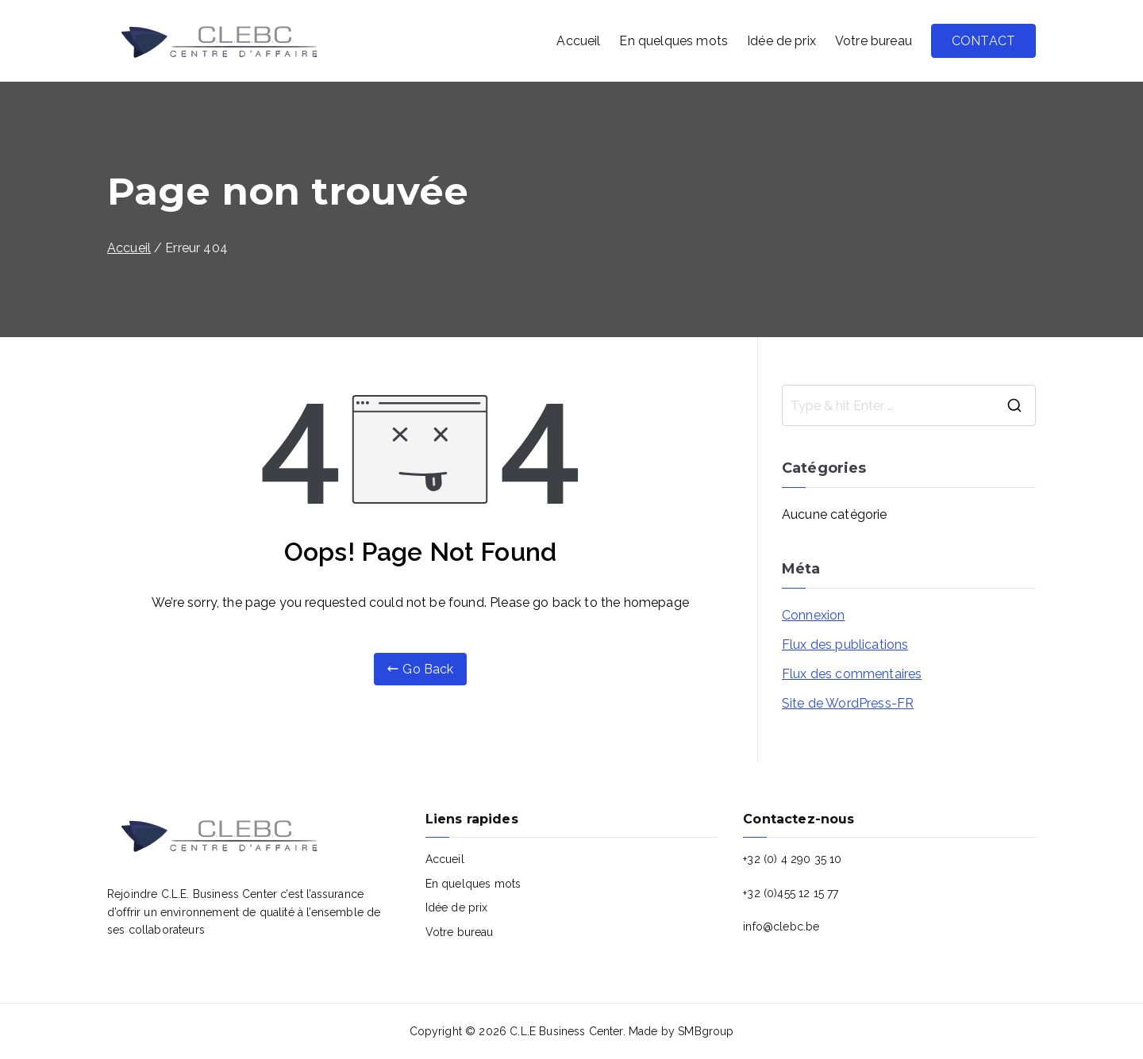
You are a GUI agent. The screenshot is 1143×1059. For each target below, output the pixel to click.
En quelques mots (673, 40)
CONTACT (983, 40)
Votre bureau (873, 40)
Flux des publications (845, 644)
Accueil (578, 40)
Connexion (813, 615)
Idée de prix (781, 40)
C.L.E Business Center (566, 1031)
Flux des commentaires (852, 673)
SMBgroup (705, 1031)
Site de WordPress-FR (848, 703)
